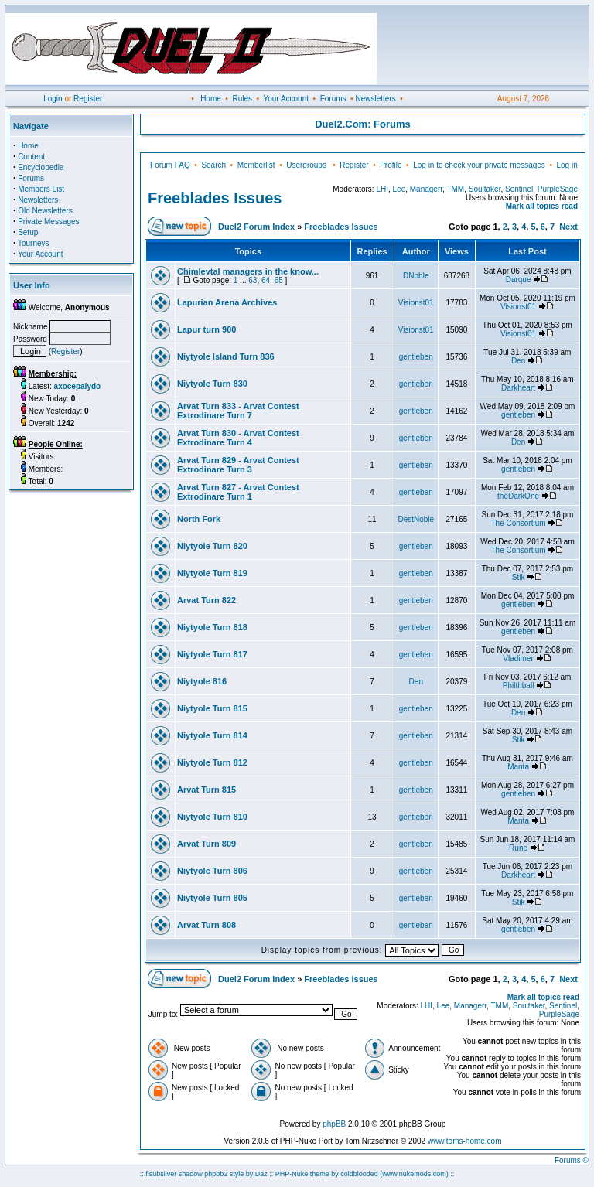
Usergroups (306, 165)
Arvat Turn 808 (206, 924)
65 (279, 280)
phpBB (334, 1124)
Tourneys (34, 243)
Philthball (518, 685)
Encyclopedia (40, 167)
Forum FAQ (170, 165)
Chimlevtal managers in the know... (248, 271)
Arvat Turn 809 (206, 843)
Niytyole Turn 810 (212, 816)
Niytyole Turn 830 (212, 383)
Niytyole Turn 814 (212, 735)
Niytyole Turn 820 (212, 546)
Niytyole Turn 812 (212, 762)
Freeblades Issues (215, 197)
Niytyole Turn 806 (212, 870)
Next (568, 226)
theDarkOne (518, 496)
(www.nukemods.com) (414, 1174)
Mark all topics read (542, 206)
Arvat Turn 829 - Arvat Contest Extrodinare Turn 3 (238, 464)
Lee (399, 189)
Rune (518, 848)
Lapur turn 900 (206, 329)
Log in (566, 165)
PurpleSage (558, 189)
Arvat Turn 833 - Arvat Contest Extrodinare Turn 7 (238, 410)
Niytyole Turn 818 (212, 627)
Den (518, 360)
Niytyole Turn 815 (212, 708)
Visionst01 (416, 302)
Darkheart (518, 388)
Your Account (286, 98)
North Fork (198, 519)
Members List (41, 189)
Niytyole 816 (202, 681)
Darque (518, 279)
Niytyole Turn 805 (212, 897)
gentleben (416, 357)
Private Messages (48, 221)
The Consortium (517, 523)
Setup (28, 232)
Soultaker (485, 189)
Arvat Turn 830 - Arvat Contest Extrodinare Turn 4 (238, 437)
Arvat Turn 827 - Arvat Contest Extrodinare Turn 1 (238, 492)
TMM (455, 189)
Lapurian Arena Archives (227, 302)
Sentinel (519, 189)
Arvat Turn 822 (206, 600)
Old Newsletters (45, 210)
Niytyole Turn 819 (212, 573)
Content (31, 156)
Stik (518, 577)
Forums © (572, 1160)
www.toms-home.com (465, 1141)
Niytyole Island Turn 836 (226, 356)
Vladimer (518, 658)
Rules (242, 98)
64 (265, 280)
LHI (382, 189)
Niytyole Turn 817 (212, 654)
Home (210, 98)
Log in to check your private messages (479, 165)
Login (52, 98)
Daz (261, 1174)
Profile (390, 165)
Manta (518, 766)
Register (87, 98)
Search (213, 165)
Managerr (426, 189)
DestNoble (416, 519)
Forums (333, 98)
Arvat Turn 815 (206, 789)
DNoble (415, 275)
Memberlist (256, 165)
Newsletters (375, 98)
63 (252, 280)
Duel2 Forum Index (256, 226)
